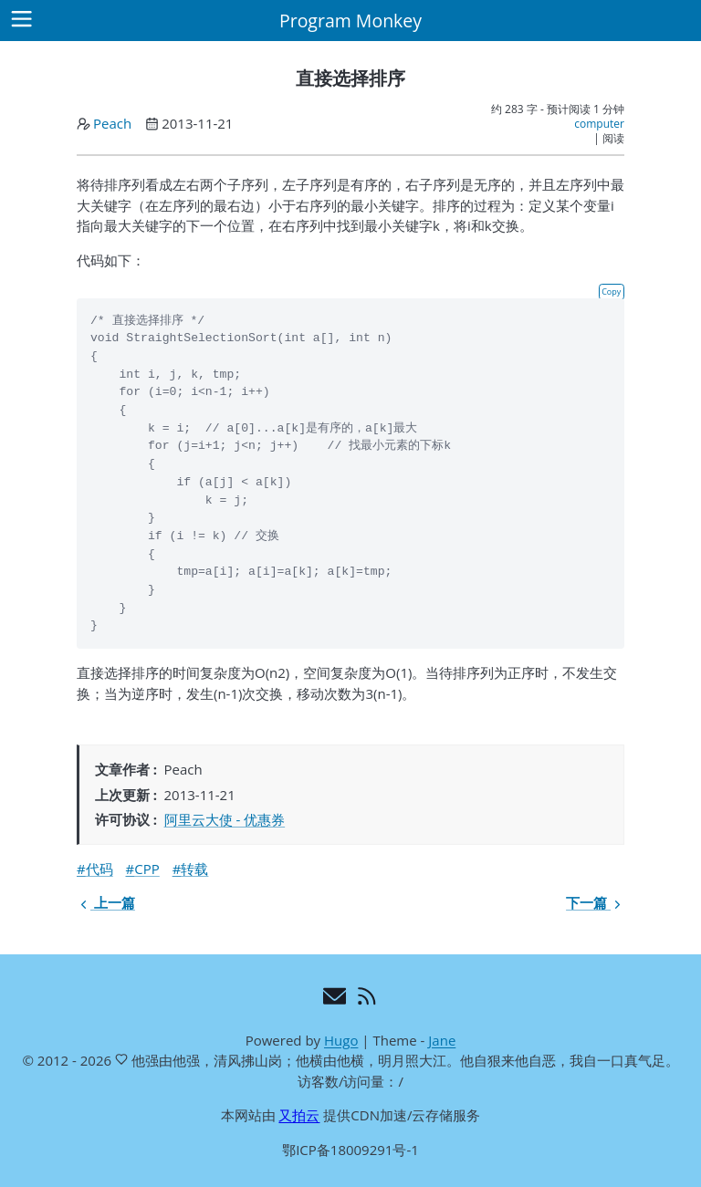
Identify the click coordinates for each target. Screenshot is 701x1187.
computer (599, 123)
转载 (194, 868)
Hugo (341, 1040)
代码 (99, 868)
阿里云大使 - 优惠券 (225, 819)
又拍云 (298, 1115)
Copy (611, 291)
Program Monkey (350, 20)
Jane (441, 1040)
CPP (147, 868)
